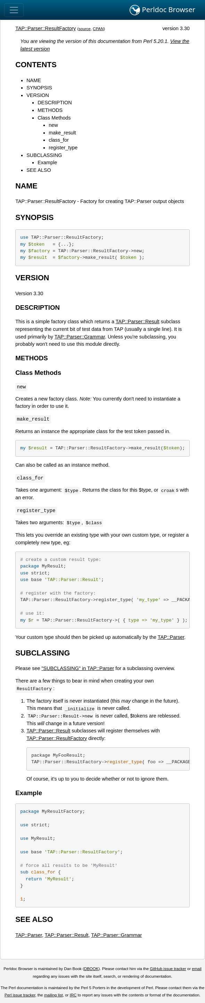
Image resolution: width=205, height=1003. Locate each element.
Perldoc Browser (162, 10)
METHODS (50, 110)
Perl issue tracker (20, 995)
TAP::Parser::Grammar (80, 337)
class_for (59, 140)
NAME (33, 80)
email (197, 969)
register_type (63, 147)
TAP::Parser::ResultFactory (45, 28)
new (53, 125)
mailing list (53, 995)
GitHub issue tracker (168, 969)
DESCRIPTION (55, 102)
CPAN (98, 29)
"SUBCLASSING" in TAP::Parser (77, 668)
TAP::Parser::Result (137, 321)
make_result (62, 132)
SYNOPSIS (39, 87)
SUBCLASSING (44, 155)
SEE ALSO (38, 170)
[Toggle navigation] (14, 10)
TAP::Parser (171, 637)
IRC (73, 995)
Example (47, 162)
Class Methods (54, 118)
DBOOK (91, 969)
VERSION (37, 95)
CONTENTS (36, 64)
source (85, 29)
